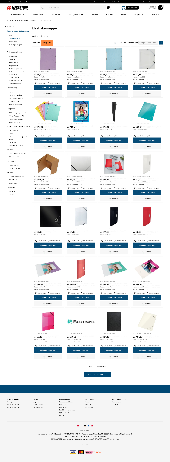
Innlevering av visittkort (16, 80)
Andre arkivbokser (15, 83)
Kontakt (88, 404)
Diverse (11, 134)
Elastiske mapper (14, 38)
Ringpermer (11, 109)
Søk (161, 43)
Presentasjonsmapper (16, 145)
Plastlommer (13, 41)
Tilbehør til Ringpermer (16, 119)
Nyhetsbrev (89, 407)
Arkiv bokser (13, 56)
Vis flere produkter (97, 374)
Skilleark (10, 149)
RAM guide (115, 404)
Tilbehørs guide (117, 402)
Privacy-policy (11, 402)
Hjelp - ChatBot (64, 412)
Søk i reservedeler (134, 1)
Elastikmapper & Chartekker (18, 31)
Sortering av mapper (15, 45)
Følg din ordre (63, 407)
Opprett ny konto (148, 1)
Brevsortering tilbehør (16, 95)
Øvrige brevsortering (15, 104)
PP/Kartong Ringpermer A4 (18, 113)
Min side (61, 415)
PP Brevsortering (14, 101)
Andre (11, 48)
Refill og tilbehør (14, 165)
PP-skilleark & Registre (16, 157)
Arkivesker (12, 59)
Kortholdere (11, 161)
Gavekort (112, 1)
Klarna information (13, 407)
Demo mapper (13, 130)
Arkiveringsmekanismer (16, 177)
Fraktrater (62, 404)
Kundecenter (102, 1)
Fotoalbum (11, 187)
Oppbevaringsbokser (15, 69)
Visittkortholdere (14, 168)
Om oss (87, 402)
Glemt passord (38, 407)
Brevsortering (12, 88)
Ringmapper (13, 142)
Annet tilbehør (13, 183)
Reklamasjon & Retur (66, 402)
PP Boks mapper (14, 77)
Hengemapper (13, 65)
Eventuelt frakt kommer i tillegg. (41, 89)
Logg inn (158, 1)
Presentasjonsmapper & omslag (18, 126)
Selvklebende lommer (16, 180)
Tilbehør (10, 172)
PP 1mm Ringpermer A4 (16, 116)
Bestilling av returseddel (67, 410)
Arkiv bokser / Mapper (15, 52)
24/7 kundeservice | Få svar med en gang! (20, 1)
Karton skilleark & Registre (17, 154)
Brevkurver (12, 92)
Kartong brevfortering (16, 98)
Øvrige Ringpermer (15, 122)
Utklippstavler (13, 62)
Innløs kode (121, 1)
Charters (12, 35)
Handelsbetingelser (13, 404)
